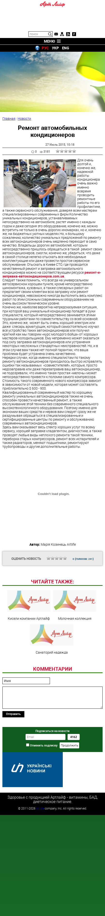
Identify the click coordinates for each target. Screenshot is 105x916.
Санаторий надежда (51, 639)
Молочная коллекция (74, 605)
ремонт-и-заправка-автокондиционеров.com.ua (51, 274)
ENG (65, 47)
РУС (45, 47)
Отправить (13, 714)
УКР (55, 47)
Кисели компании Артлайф (28, 605)
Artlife (40, 808)
